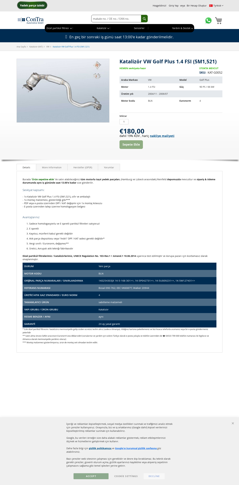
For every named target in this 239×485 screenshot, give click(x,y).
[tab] (26, 167)
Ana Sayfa (21, 46)
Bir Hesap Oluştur (197, 5)
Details (26, 167)
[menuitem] (59, 28)
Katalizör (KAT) (36, 46)
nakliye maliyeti (162, 136)
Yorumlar (109, 167)
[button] (216, 5)
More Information (52, 167)
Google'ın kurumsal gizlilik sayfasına (136, 448)
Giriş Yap (174, 5)
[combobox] (119, 18)
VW (48, 46)
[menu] (119, 28)
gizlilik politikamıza (100, 448)
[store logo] (31, 20)
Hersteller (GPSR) (82, 167)
